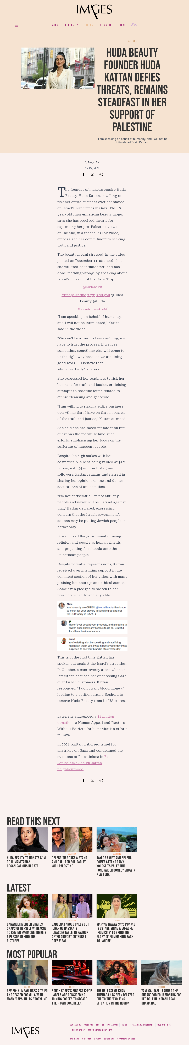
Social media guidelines (142, 1024)
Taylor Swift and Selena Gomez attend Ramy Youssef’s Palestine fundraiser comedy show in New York (116, 866)
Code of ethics (164, 1024)
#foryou (103, 295)
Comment (106, 25)
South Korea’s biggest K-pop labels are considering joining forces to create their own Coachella (72, 997)
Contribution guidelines (100, 1030)
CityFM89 (86, 1038)
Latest (55, 25)
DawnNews (109, 1038)
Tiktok (124, 1024)
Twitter (100, 1024)
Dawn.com (74, 1038)
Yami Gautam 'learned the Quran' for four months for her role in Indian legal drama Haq (161, 997)
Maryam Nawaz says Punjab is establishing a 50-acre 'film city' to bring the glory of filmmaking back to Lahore (116, 932)
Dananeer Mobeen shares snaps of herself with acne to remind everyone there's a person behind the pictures (26, 932)
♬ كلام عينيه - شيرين (92, 309)
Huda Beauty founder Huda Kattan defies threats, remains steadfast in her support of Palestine (132, 90)
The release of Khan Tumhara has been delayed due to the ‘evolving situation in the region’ (115, 997)
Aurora (97, 1038)
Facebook (88, 1024)
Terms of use (78, 1030)
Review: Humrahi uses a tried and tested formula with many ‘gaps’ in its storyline (27, 995)
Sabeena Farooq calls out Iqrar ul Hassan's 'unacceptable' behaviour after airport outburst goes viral (70, 932)
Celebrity (72, 25)
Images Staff (94, 162)
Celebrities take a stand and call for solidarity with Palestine (69, 862)
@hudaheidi (92, 287)
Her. (134, 25)
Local (122, 25)
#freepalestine (74, 295)
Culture (89, 25)
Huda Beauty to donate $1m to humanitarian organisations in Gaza (26, 862)
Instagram (112, 1024)
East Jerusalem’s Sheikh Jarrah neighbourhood (84, 763)
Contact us (75, 1024)
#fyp (91, 295)
